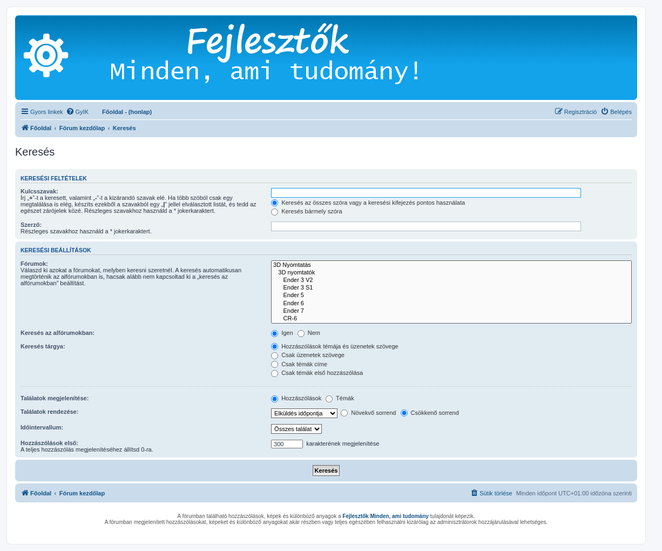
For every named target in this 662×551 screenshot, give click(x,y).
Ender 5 (451, 295)
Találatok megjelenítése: (55, 398)
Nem (309, 333)
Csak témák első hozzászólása (317, 372)
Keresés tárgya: (43, 346)
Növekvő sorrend (368, 412)
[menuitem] (77, 111)
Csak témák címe (299, 364)
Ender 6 (451, 303)
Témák (340, 398)
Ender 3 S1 (451, 288)
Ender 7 (451, 311)
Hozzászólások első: (49, 443)
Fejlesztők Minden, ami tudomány (385, 516)
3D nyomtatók (451, 273)
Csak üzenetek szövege (307, 355)
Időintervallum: (42, 427)
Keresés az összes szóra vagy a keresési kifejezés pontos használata (368, 202)
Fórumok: (34, 263)
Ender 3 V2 (451, 280)
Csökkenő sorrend (430, 412)
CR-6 (451, 318)
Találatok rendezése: (49, 411)
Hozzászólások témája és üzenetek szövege (334, 346)
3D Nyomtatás (451, 265)
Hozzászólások (296, 398)
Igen (282, 333)
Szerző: (31, 224)
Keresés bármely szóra (306, 211)
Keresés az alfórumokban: (57, 333)
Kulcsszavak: (39, 191)
